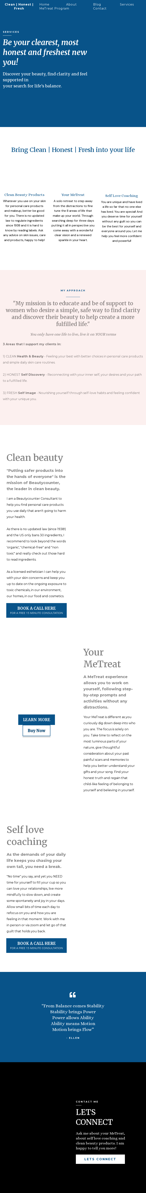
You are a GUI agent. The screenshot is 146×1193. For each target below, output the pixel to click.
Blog (97, 4)
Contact (100, 8)
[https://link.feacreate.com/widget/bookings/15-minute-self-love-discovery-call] (121, 159)
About (71, 4)
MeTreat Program (54, 8)
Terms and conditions (81, 1187)
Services (127, 4)
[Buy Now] (36, 703)
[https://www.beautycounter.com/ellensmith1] (73, 159)
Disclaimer (58, 1187)
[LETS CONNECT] (100, 1132)
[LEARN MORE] (36, 693)
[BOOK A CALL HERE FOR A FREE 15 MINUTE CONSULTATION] (36, 583)
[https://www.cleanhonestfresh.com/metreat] (24, 159)
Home (44, 4)
